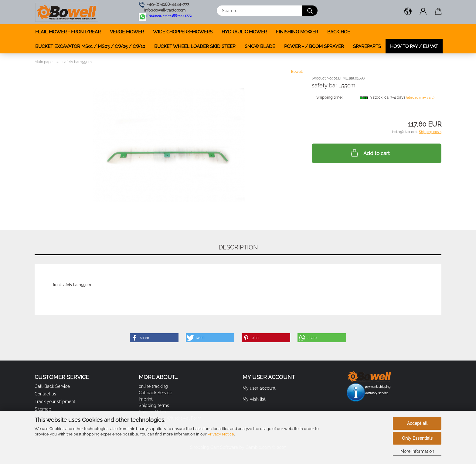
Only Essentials (417, 438)
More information (417, 451)
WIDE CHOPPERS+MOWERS (182, 32)
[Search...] (310, 10)
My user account (259, 388)
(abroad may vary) (420, 98)
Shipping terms (154, 405)
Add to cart (370, 152)
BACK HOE (338, 32)
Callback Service (155, 392)
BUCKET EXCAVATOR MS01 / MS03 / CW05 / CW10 (90, 46)
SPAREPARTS (367, 46)
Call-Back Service (52, 386)
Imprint (146, 399)
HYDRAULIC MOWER (244, 32)
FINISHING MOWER (297, 32)
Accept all (417, 423)
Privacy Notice (221, 434)
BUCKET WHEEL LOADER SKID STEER (195, 46)
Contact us (45, 393)
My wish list (254, 399)
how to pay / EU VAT (414, 46)
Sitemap (43, 409)
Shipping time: (329, 97)
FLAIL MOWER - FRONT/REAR (68, 32)
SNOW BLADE (260, 46)
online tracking (153, 386)
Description (238, 247)
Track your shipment (55, 401)
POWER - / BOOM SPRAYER (314, 46)
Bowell (297, 71)
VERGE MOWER (127, 32)
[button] (408, 12)
